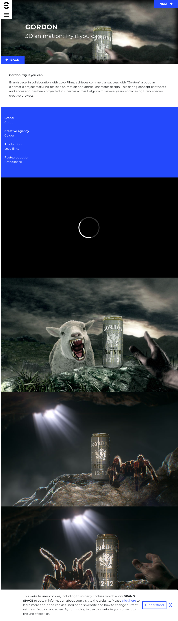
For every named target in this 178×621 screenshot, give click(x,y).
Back (12, 60)
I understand (154, 605)
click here (129, 601)
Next (166, 4)
